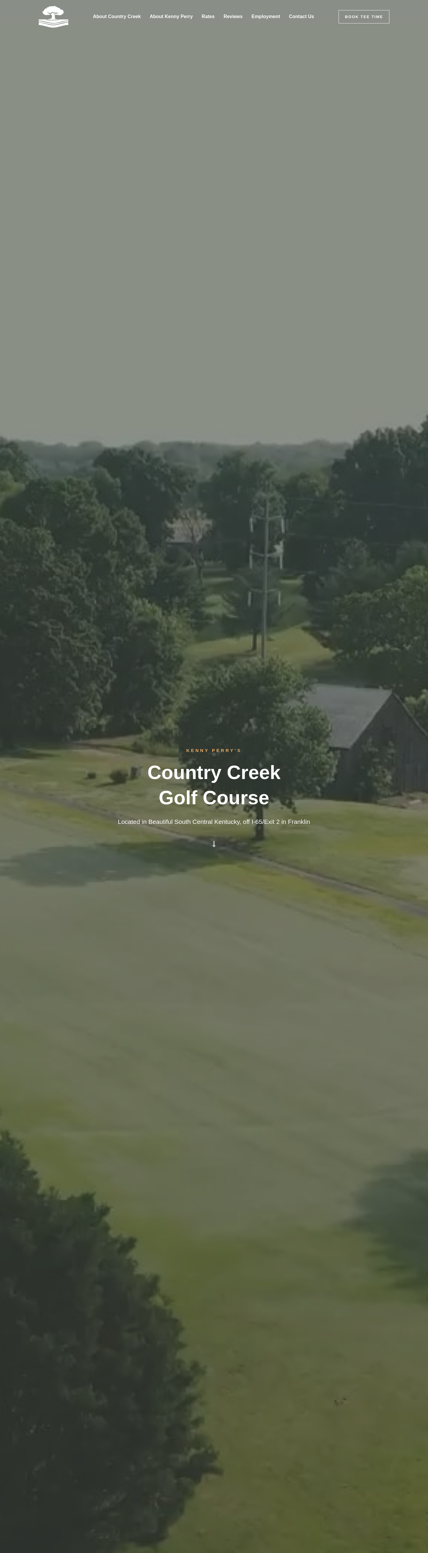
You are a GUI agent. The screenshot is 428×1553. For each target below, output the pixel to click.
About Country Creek (117, 16)
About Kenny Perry (171, 16)
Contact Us (301, 16)
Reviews (233, 16)
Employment (265, 16)
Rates (208, 16)
